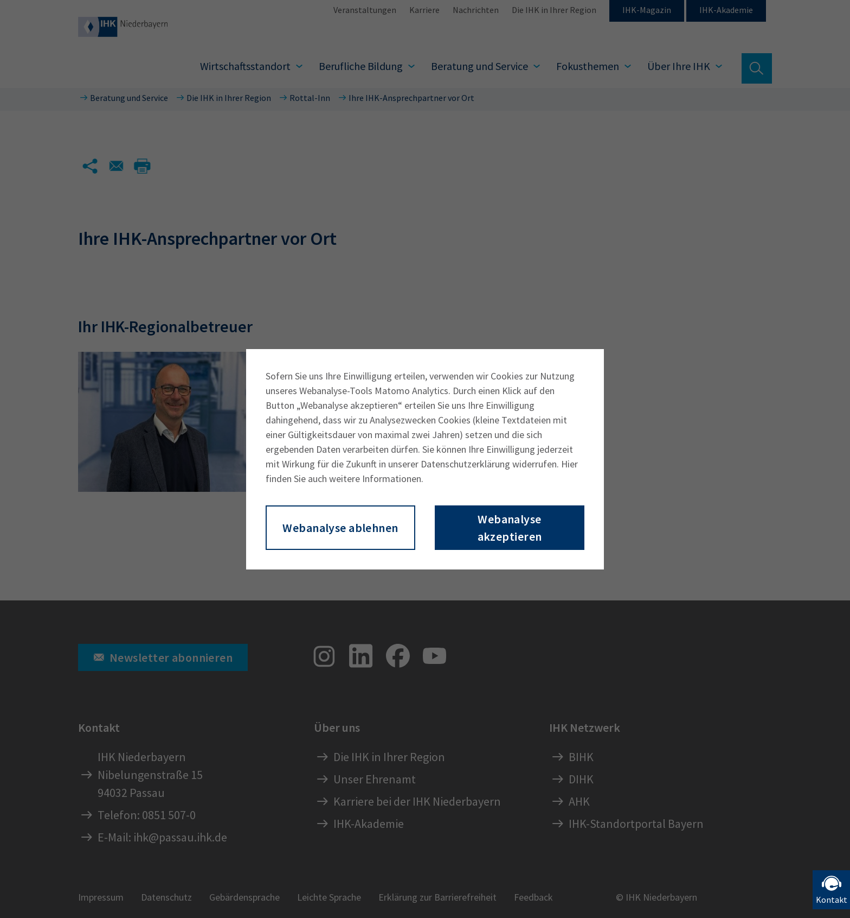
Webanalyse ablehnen (340, 527)
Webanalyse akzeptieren (510, 527)
